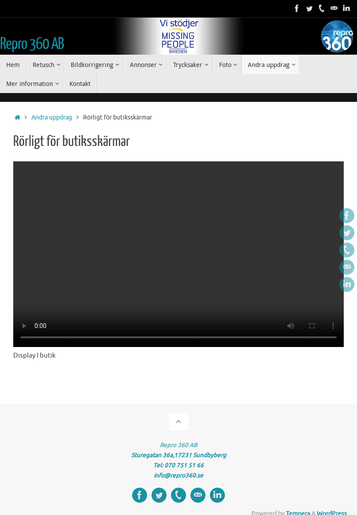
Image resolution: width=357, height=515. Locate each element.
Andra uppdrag (51, 117)
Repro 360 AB (32, 44)
